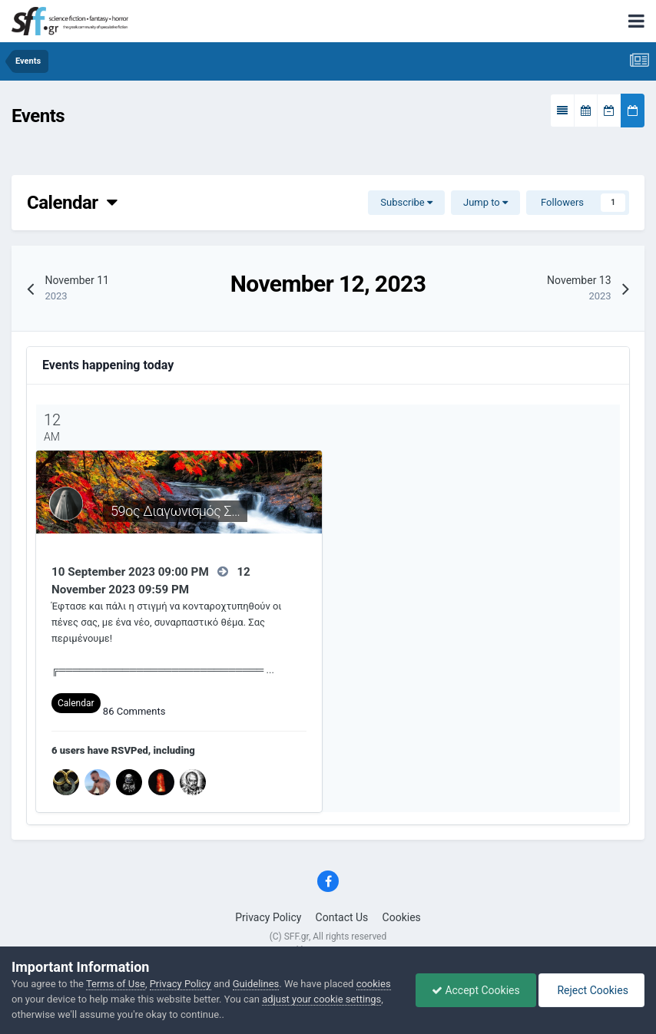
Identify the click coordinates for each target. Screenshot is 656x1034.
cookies (373, 983)
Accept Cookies (476, 990)
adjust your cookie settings (321, 999)
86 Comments (134, 711)
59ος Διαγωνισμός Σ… (175, 511)
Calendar (72, 202)
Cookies (402, 917)
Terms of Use (115, 983)
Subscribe (406, 202)
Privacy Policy (268, 917)
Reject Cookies (591, 990)
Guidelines (256, 983)
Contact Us (342, 917)
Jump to (485, 202)
